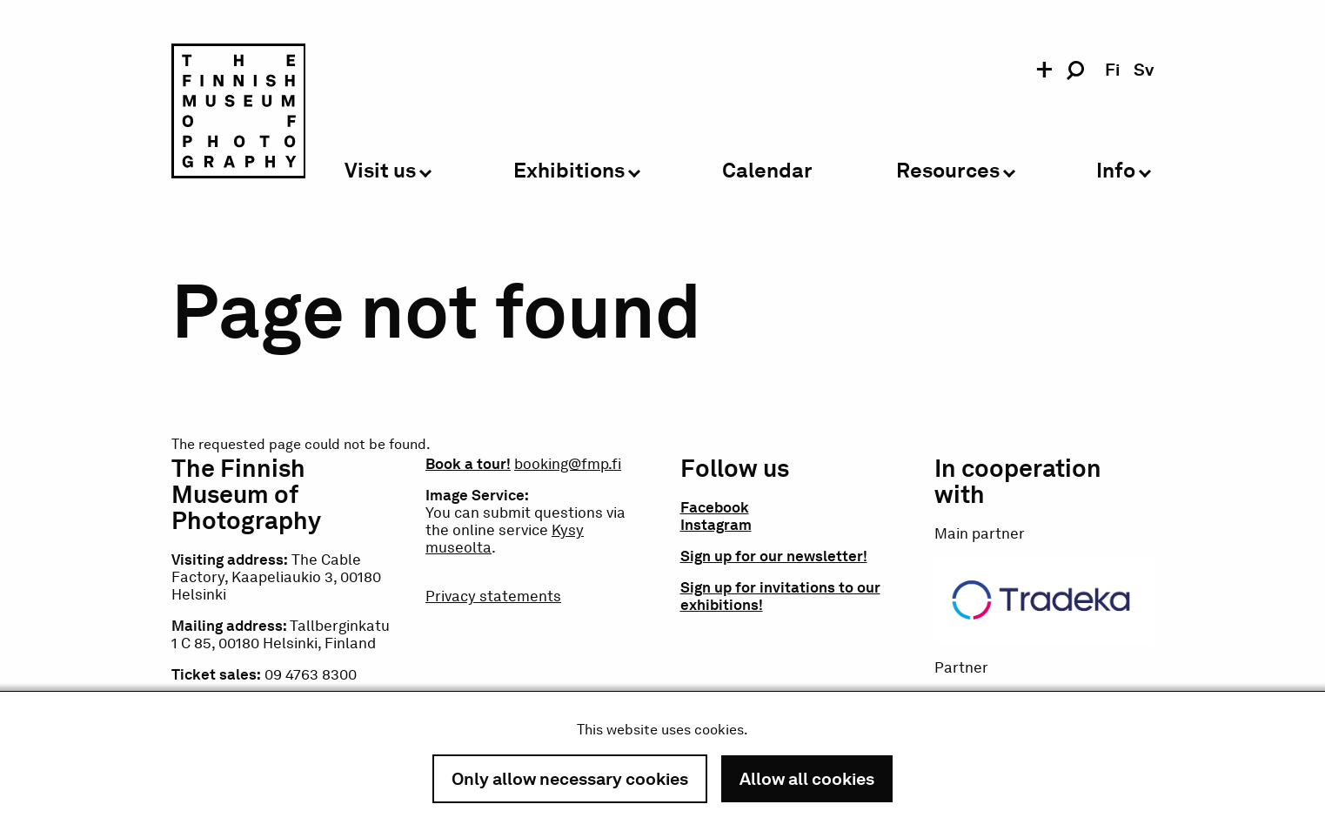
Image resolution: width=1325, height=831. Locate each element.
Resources (948, 171)
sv (1144, 69)
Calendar (767, 171)
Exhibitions (569, 171)
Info (1115, 171)
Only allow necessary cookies (570, 778)
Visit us (380, 171)
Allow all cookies (806, 778)
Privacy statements (493, 596)
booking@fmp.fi (567, 463)
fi (1112, 69)
